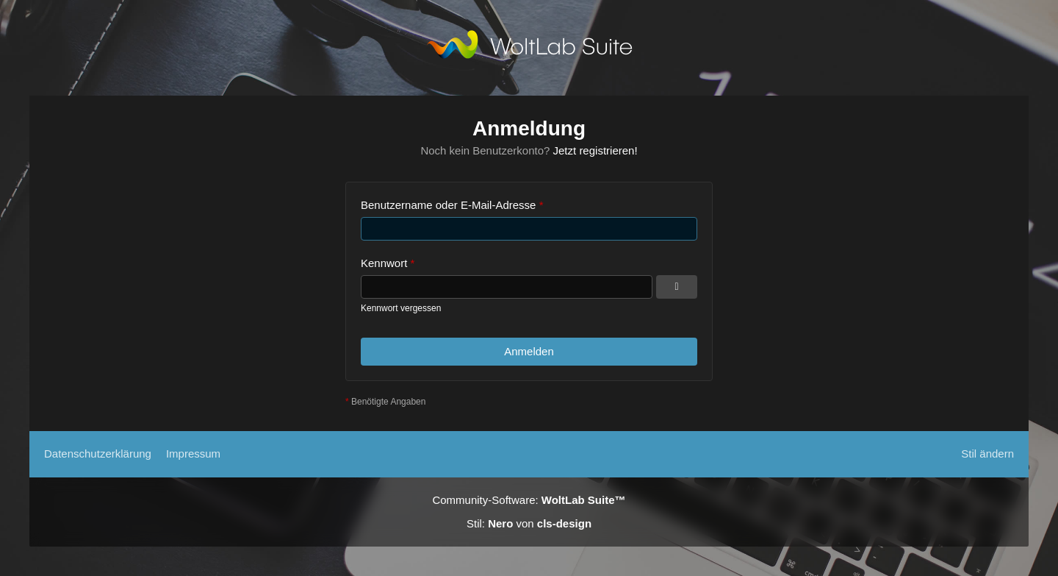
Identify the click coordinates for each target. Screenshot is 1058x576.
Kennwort (384, 263)
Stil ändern (987, 453)
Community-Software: (528, 500)
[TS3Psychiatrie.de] (529, 47)
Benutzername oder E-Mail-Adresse (448, 205)
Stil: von (529, 523)
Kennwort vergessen (401, 308)
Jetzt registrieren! (595, 150)
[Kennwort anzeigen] (676, 287)
